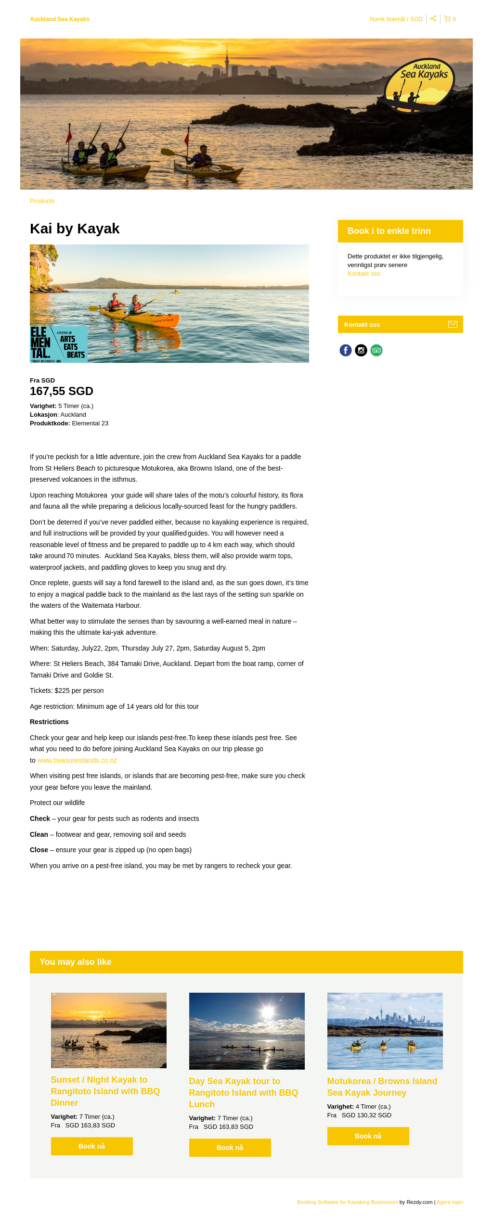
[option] (108, 1074)
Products (42, 201)
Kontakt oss (364, 273)
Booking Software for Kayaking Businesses (348, 1202)
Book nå (91, 1146)
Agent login (450, 1202)
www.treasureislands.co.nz (77, 760)
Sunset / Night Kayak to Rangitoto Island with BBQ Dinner (105, 1091)
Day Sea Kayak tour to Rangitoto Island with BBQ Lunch (243, 1092)
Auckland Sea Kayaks (60, 19)
